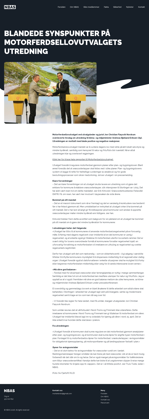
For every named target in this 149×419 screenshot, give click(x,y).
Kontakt (141, 7)
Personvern (105, 403)
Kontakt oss (105, 400)
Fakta (106, 7)
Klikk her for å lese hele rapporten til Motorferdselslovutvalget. (82, 159)
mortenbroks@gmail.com (62, 394)
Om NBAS (74, 7)
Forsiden (61, 7)
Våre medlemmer (91, 7)
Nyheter (130, 7)
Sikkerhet (117, 7)
